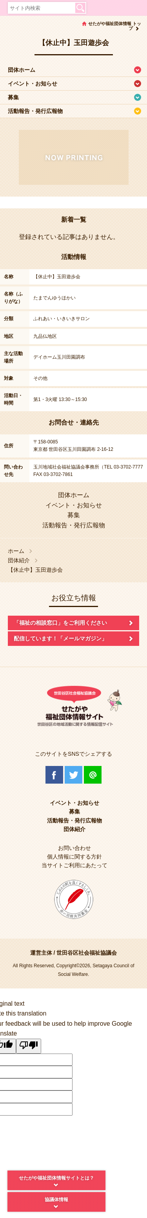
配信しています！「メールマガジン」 (60, 638)
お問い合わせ (74, 848)
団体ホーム (21, 70)
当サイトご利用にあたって (74, 865)
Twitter (73, 775)
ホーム (16, 551)
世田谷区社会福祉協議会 (86, 953)
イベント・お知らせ (32, 83)
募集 (13, 97)
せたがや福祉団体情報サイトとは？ (56, 1178)
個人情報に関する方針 (74, 856)
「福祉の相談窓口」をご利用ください (60, 623)
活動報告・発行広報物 (35, 111)
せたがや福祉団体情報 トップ (114, 26)
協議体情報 (56, 1199)
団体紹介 (19, 560)
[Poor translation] (28, 1046)
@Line (93, 775)
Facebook (54, 775)
